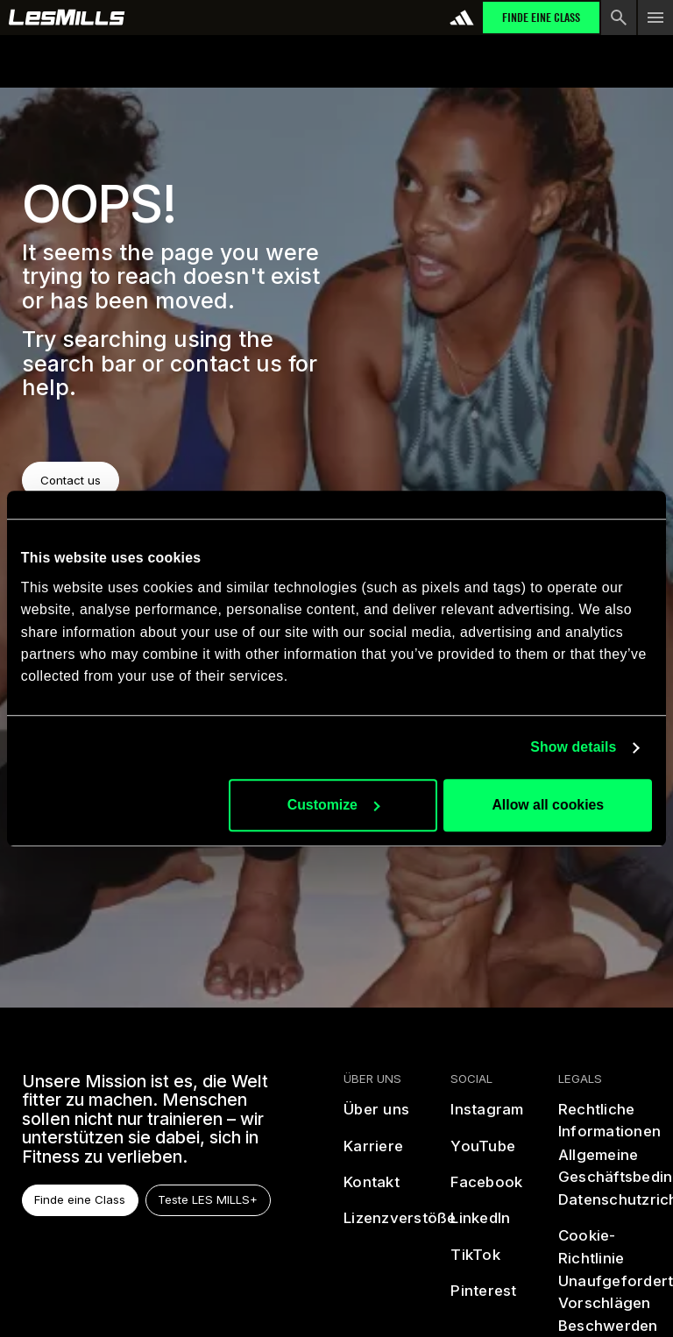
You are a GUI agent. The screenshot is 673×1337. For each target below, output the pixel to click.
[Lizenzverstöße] (400, 1226)
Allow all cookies (548, 804)
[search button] (618, 17)
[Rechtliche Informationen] (609, 1121)
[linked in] (481, 1226)
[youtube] (483, 1153)
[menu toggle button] (655, 17)
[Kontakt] (372, 1189)
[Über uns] (376, 1116)
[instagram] (487, 1116)
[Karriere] (373, 1153)
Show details (573, 746)
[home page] (67, 17)
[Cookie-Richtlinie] (604, 1248)
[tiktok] (476, 1262)
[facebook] (487, 1189)
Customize (333, 804)
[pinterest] (484, 1299)
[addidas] (462, 18)
